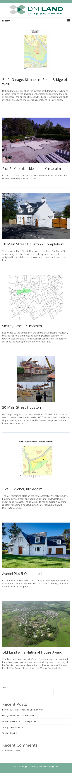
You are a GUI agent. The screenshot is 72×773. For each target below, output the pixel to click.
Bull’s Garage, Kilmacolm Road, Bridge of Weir (34, 81)
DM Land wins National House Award (32, 652)
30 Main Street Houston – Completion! (33, 244)
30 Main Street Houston (21, 407)
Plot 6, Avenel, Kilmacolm (22, 489)
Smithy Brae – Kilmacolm (22, 325)
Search (5, 687)
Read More (43, 178)
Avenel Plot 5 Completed (22, 573)
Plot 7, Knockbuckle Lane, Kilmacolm (31, 168)
